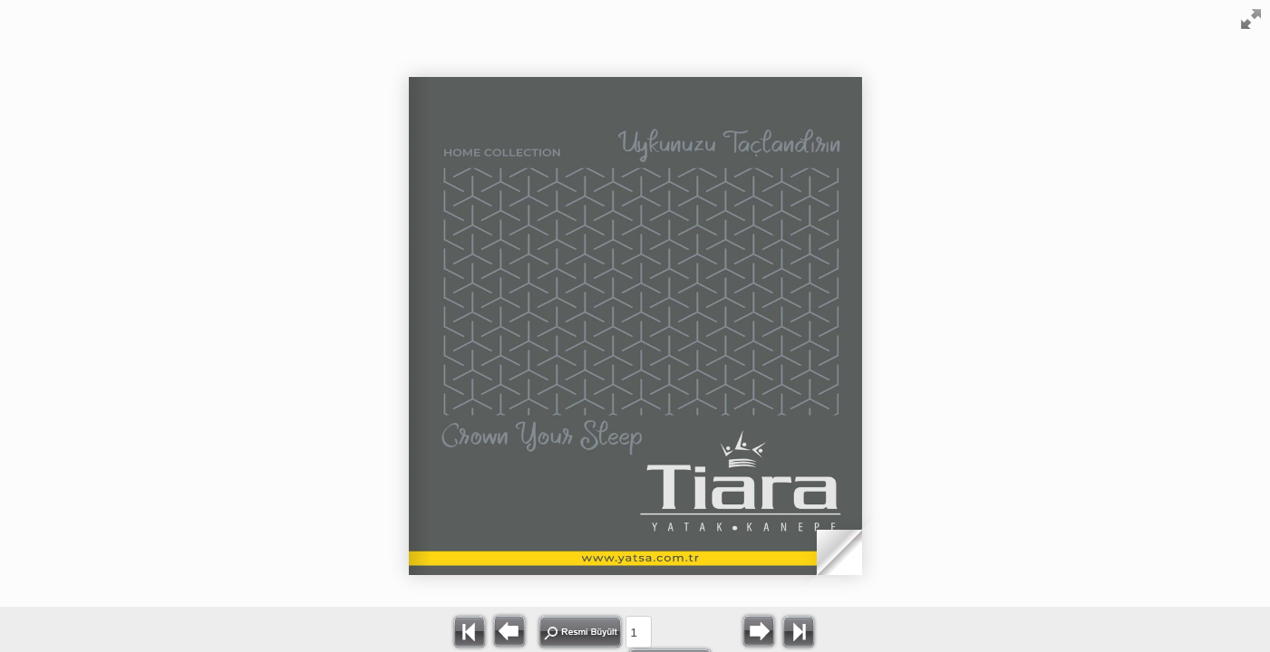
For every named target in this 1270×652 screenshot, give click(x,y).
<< (470, 631)
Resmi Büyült (579, 631)
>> (799, 631)
